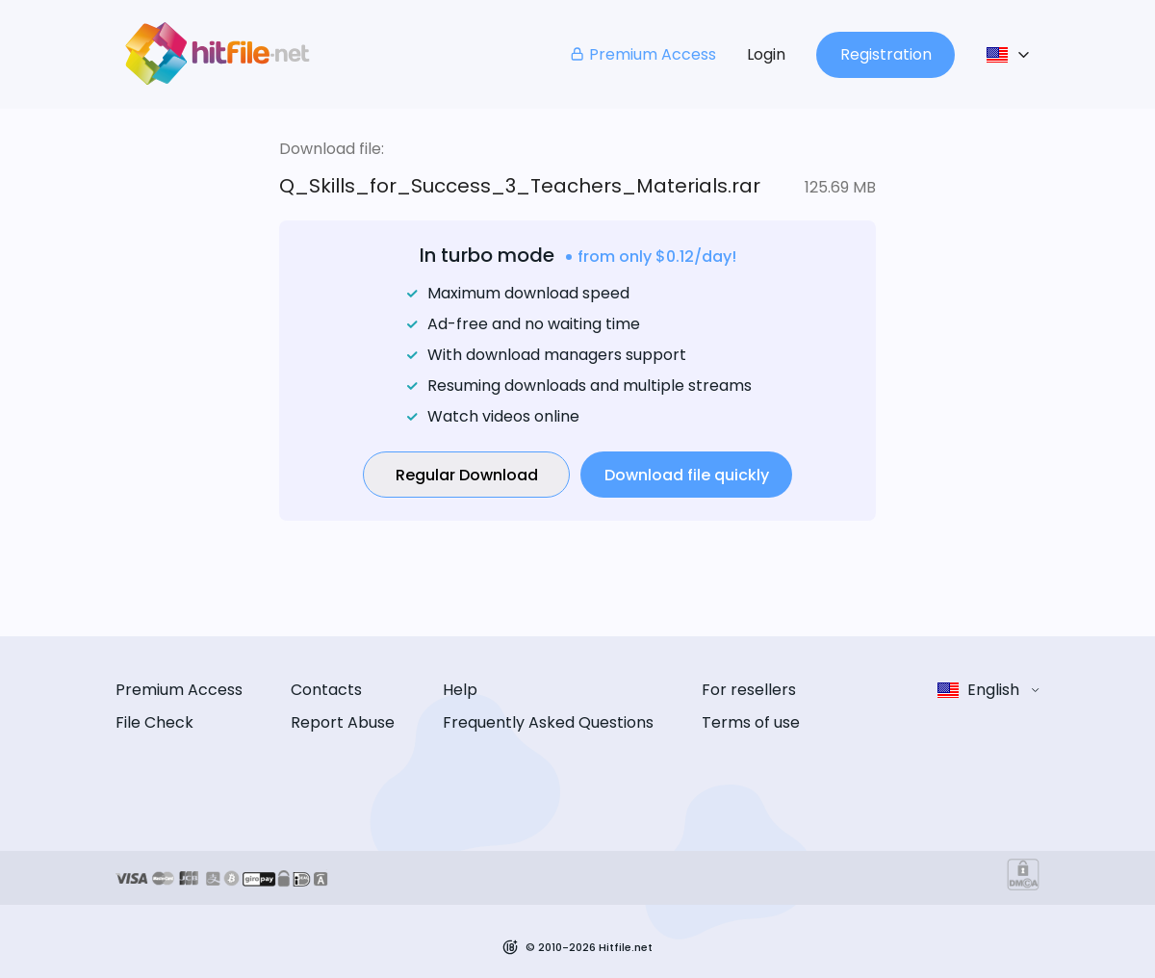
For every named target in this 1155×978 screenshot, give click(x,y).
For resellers (749, 690)
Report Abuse (343, 722)
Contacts (326, 690)
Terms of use (751, 722)
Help (460, 690)
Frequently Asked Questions (548, 722)
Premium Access (642, 54)
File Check (154, 722)
